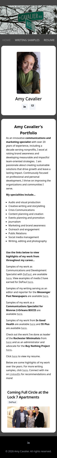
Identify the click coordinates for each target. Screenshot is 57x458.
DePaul (27, 274)
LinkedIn (15, 374)
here (9, 278)
